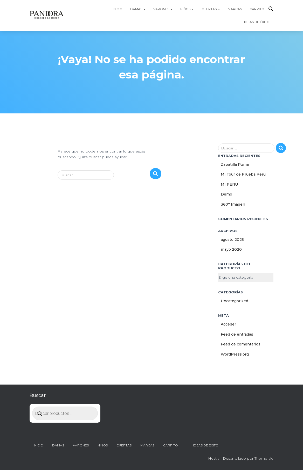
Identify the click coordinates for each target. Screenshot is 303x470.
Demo (226, 194)
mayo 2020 (231, 249)
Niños (187, 9)
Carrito (257, 9)
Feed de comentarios (240, 344)
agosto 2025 (232, 239)
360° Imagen (233, 204)
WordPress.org (235, 354)
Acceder (228, 324)
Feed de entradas (237, 334)
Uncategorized (234, 301)
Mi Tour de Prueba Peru (243, 174)
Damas (138, 9)
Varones (163, 9)
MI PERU (229, 184)
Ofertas (211, 9)
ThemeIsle (263, 458)
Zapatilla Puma (235, 164)
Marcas (235, 9)
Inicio (117, 9)
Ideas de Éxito (257, 22)
